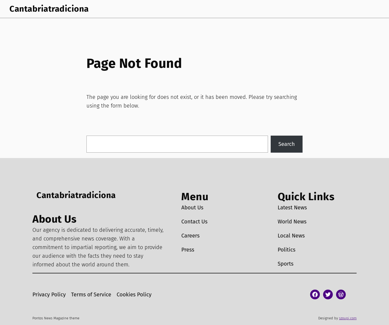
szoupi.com (348, 318)
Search (286, 144)
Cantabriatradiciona (49, 9)
